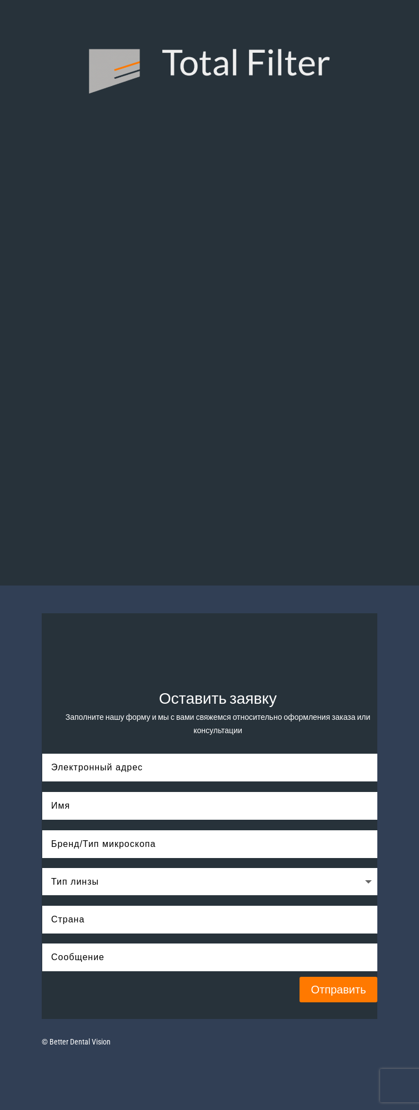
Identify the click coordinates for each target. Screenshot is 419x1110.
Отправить (338, 989)
